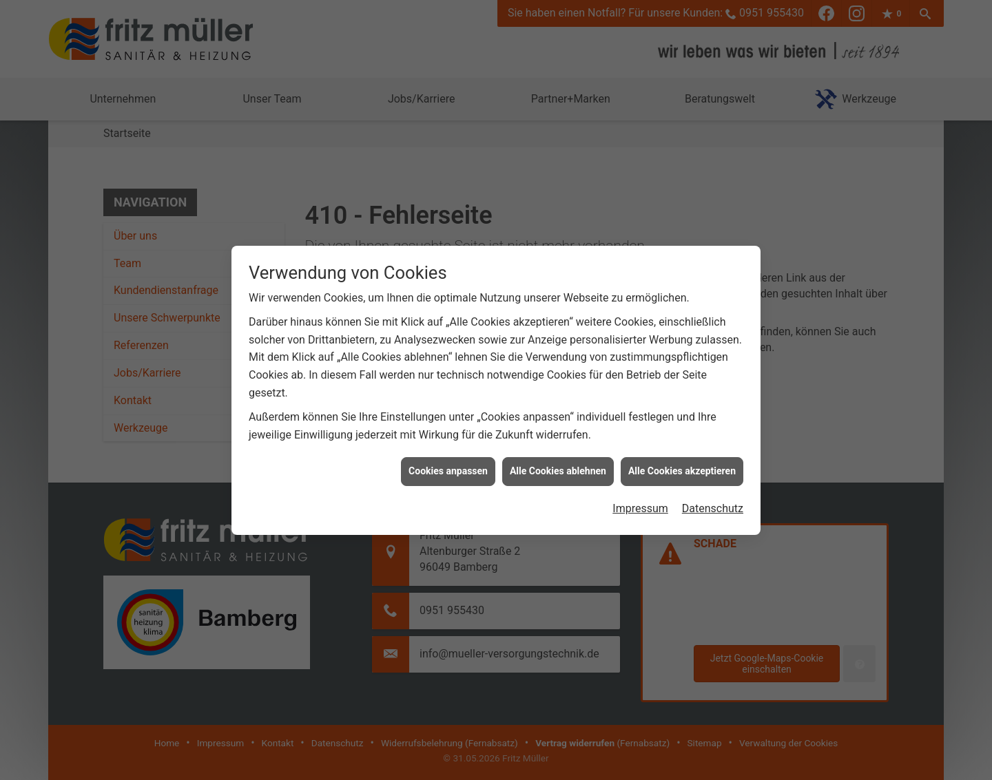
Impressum (640, 505)
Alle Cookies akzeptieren (682, 467)
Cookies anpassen (448, 467)
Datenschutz (712, 505)
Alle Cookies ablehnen (558, 467)
